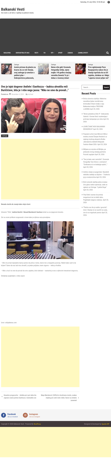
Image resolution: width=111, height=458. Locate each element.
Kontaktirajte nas (22, 53)
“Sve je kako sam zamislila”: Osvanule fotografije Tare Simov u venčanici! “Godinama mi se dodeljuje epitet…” (96, 162)
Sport (60, 53)
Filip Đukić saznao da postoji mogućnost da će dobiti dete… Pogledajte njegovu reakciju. (93, 197)
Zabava (70, 53)
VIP (52, 53)
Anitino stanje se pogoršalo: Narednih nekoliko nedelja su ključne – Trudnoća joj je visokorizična (96, 174)
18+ (44, 53)
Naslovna (6, 53)
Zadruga (16, 64)
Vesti (36, 53)
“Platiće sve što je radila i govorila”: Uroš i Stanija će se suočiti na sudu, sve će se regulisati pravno (95, 210)
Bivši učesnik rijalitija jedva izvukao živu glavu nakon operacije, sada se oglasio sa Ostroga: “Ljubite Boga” (95, 184)
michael (31, 78)
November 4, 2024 (17, 94)
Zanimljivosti (83, 53)
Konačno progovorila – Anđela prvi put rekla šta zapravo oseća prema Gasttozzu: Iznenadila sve (20, 396)
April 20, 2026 (21, 78)
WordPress (37, 424)
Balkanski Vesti (13, 9)
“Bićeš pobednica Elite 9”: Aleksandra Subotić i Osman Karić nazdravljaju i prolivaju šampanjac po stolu (96, 116)
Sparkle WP (105, 424)
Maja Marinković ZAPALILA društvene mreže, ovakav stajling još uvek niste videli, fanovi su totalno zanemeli (59, 397)
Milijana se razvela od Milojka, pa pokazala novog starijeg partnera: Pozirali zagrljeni (94, 151)
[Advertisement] (56, 34)
